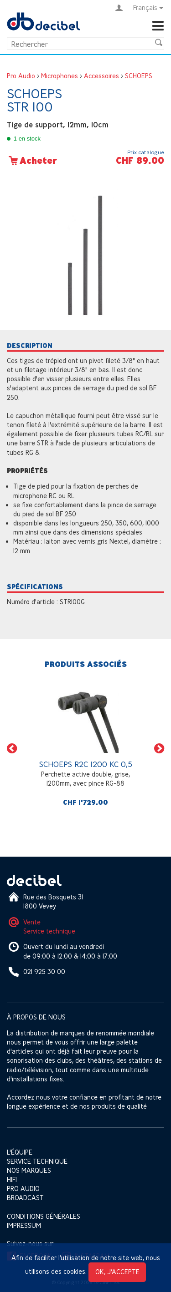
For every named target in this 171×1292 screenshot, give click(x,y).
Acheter (32, 160)
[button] (12, 748)
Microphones (59, 76)
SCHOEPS (138, 76)
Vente (32, 922)
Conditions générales (43, 1216)
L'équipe (19, 1152)
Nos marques (29, 1170)
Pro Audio (21, 76)
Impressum (24, 1225)
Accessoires (101, 76)
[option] (85, 748)
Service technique (49, 931)
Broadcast (25, 1197)
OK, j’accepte (117, 1272)
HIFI (12, 1179)
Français (148, 7)
